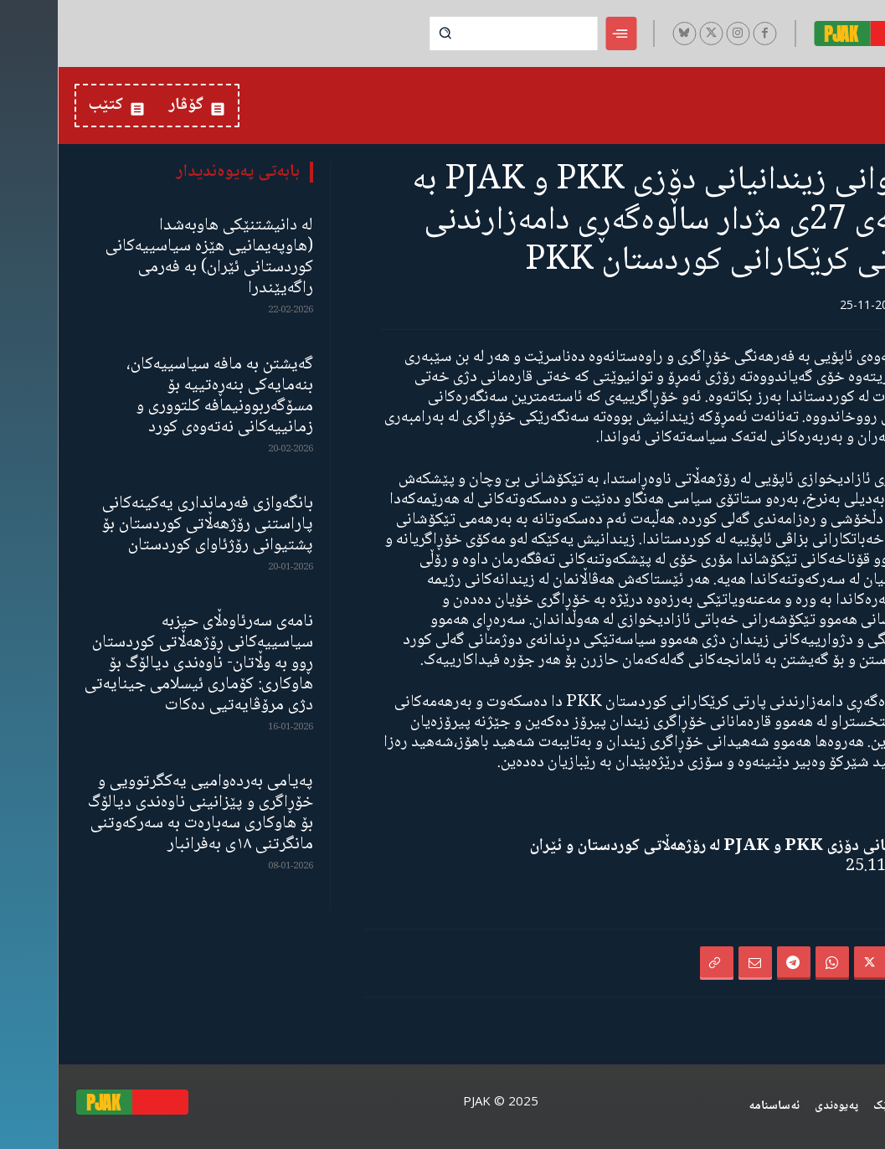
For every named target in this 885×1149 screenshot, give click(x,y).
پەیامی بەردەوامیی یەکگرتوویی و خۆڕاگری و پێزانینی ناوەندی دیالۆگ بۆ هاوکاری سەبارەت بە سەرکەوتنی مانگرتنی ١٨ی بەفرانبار (142, 813)
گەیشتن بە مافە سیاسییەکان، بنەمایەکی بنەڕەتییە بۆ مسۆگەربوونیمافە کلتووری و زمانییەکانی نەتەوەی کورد (162, 396)
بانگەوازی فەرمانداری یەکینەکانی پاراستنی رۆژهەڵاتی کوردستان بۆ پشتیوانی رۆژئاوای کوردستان (149, 524)
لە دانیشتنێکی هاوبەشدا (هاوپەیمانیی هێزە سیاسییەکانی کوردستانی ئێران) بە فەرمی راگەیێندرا (151, 257)
